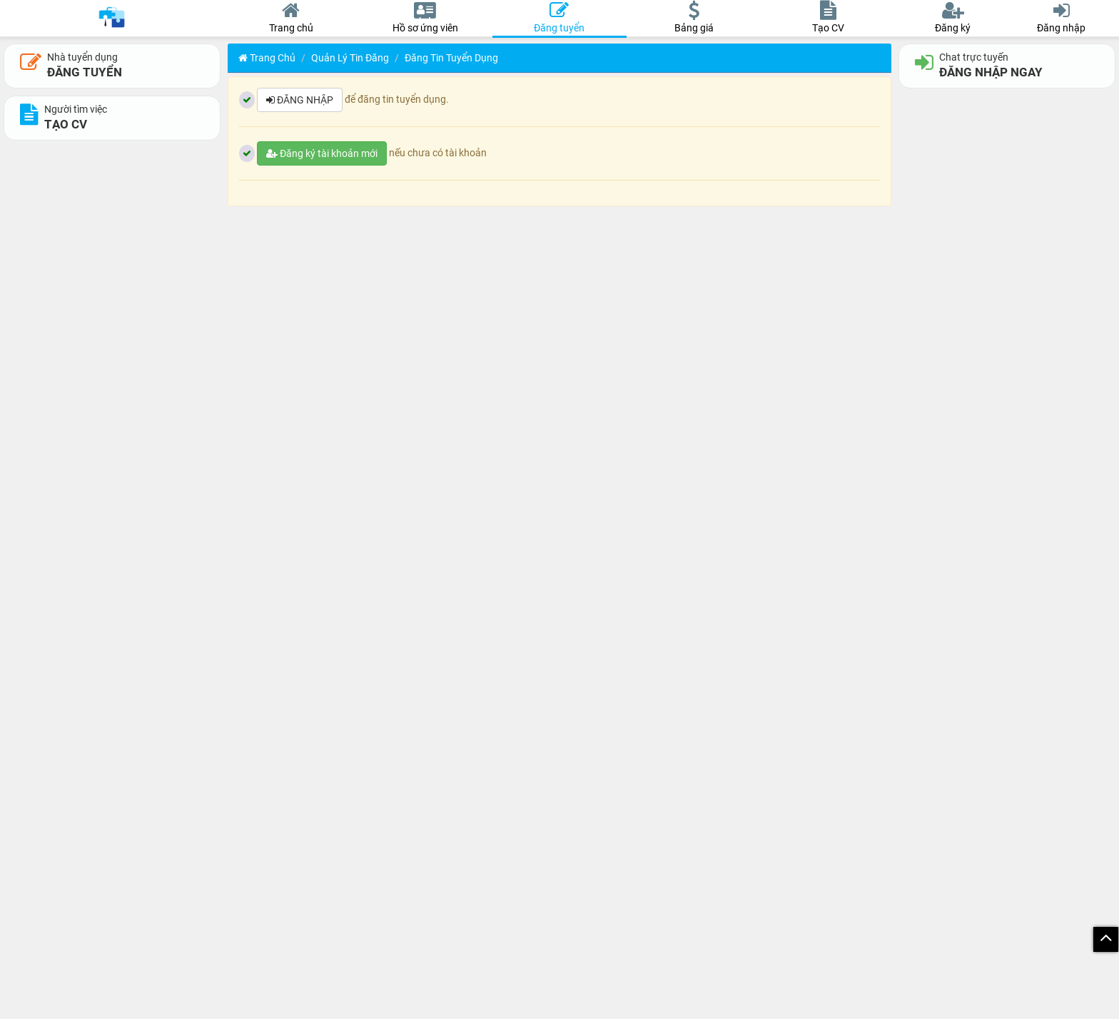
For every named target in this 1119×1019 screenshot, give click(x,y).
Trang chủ (266, 58)
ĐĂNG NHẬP (299, 100)
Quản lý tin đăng (350, 58)
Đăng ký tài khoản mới (322, 153)
